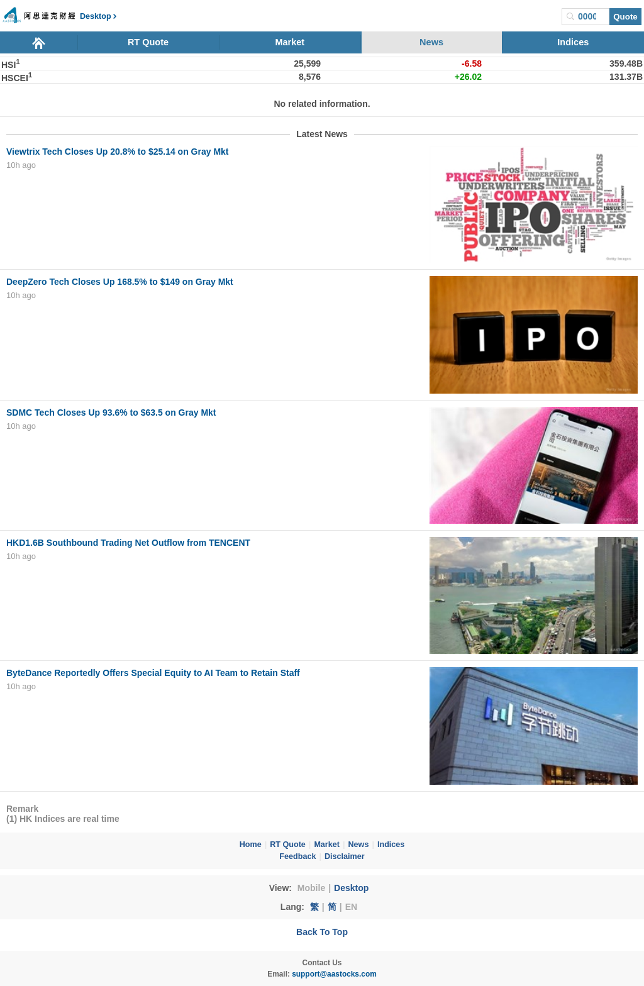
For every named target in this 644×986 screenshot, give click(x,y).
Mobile (311, 888)
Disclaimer (345, 856)
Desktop (351, 888)
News (431, 42)
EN (351, 907)
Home (251, 844)
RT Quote (148, 42)
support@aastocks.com (334, 974)
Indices (573, 42)
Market (289, 42)
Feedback (297, 856)
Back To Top (322, 932)
